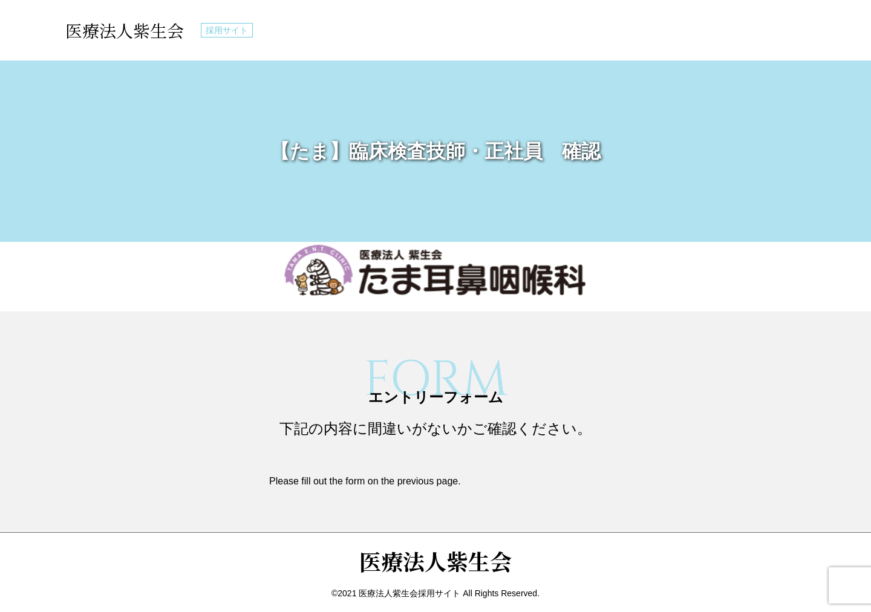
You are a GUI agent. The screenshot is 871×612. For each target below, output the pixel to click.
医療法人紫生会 (124, 30)
